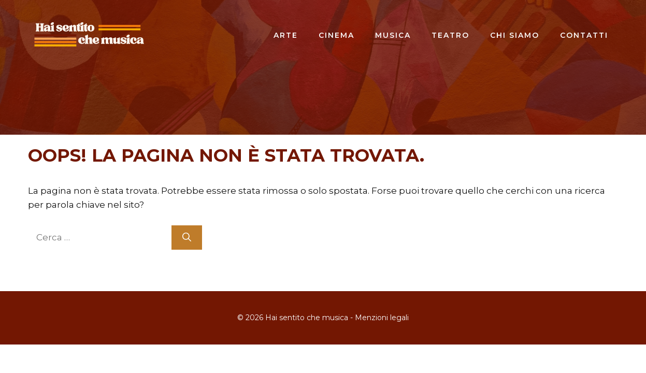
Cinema (336, 35)
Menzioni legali (382, 317)
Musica (393, 35)
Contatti (584, 35)
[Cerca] (186, 237)
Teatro (450, 35)
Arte (286, 35)
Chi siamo (514, 35)
